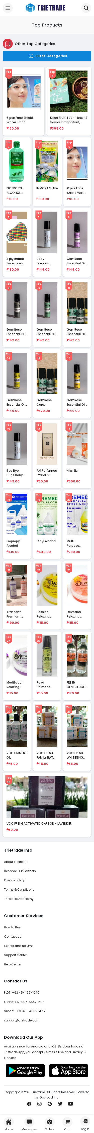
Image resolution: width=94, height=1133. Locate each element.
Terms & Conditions (19, 889)
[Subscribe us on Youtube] (70, 1105)
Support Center (15, 955)
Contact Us (12, 936)
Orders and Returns (19, 946)
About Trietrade (15, 862)
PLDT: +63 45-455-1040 (21, 992)
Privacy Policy (14, 880)
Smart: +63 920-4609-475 (24, 1011)
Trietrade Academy (19, 899)
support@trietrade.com (22, 1020)
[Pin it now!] (49, 1105)
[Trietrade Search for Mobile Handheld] (86, 8)
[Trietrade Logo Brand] (45, 8)
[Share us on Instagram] (39, 1105)
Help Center (12, 964)
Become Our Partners (20, 871)
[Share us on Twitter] (60, 1105)
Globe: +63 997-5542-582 (24, 1002)
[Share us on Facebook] (29, 1105)
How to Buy (12, 927)
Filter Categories (48, 56)
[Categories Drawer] (8, 8)
